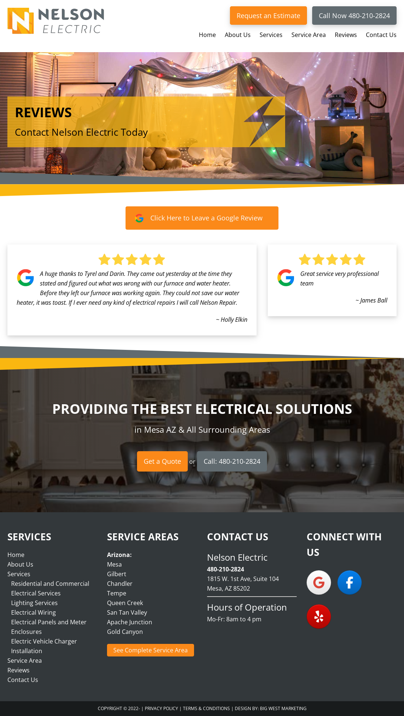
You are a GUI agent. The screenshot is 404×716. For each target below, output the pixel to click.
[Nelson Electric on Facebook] (349, 582)
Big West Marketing (283, 708)
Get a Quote (162, 461)
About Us (20, 564)
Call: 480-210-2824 (232, 461)
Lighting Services (34, 603)
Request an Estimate (268, 15)
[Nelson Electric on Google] (319, 582)
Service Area (24, 660)
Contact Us (22, 680)
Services (18, 574)
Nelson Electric (55, 21)
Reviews (18, 670)
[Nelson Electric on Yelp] (319, 616)
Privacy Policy (161, 708)
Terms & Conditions (206, 708)
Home (15, 555)
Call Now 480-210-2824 (354, 15)
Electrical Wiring (33, 612)
